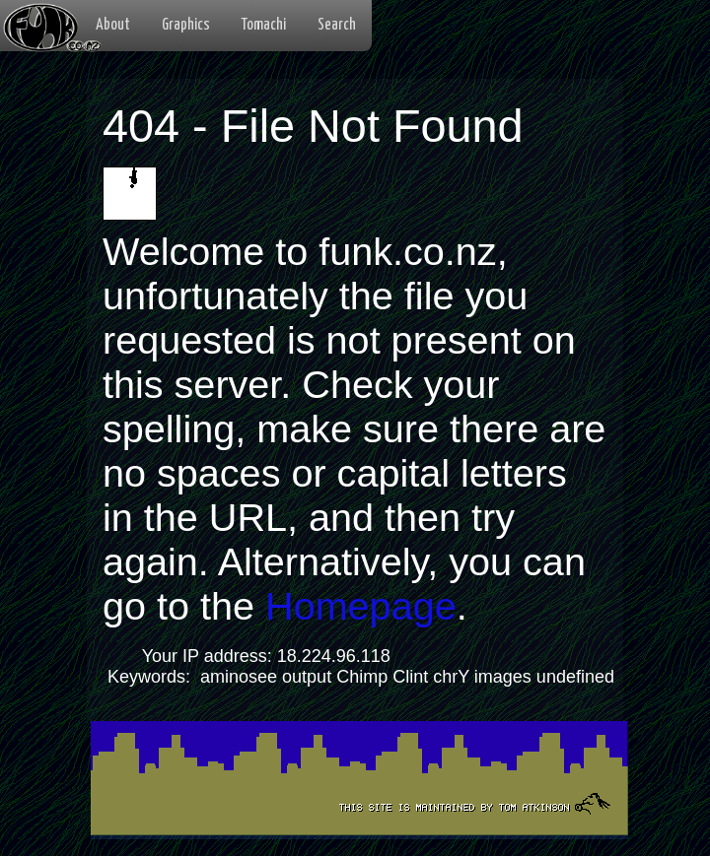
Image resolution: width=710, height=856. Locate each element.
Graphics (186, 25)
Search (337, 25)
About (113, 25)
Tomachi (264, 25)
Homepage (361, 605)
